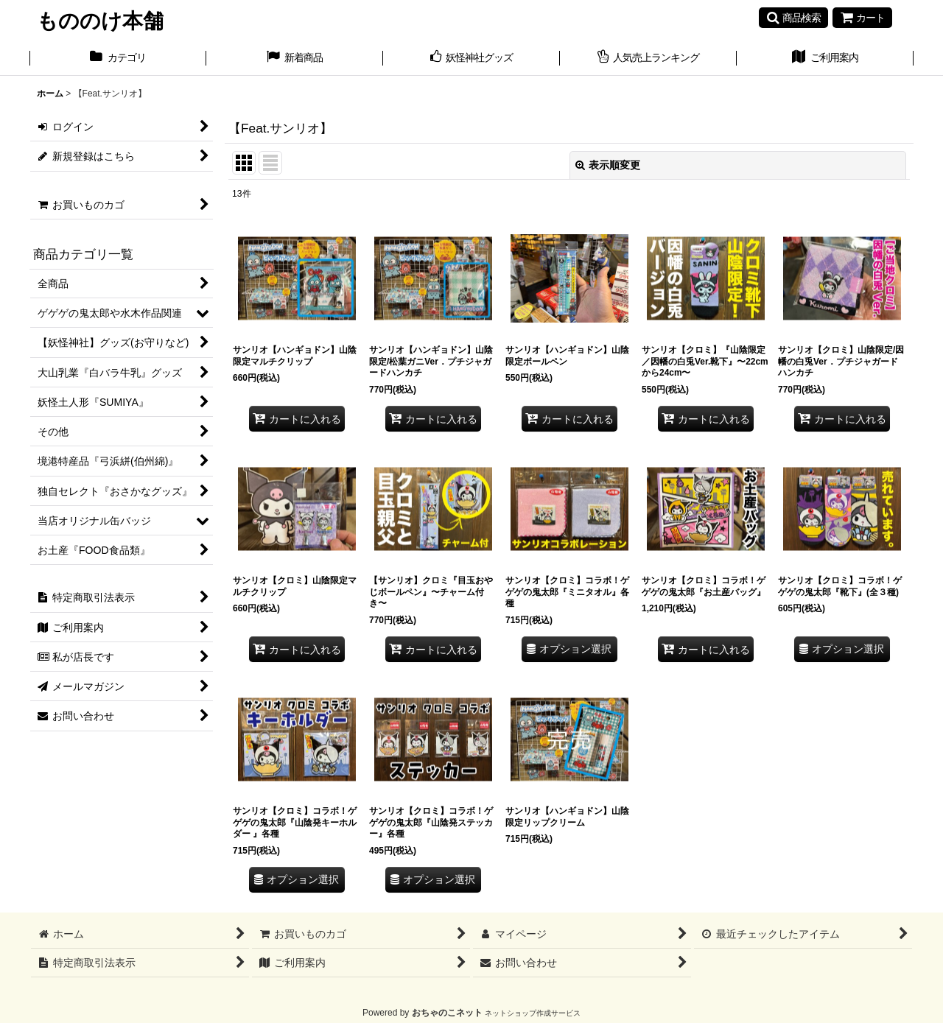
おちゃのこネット (447, 1013)
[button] (793, 17)
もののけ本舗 (100, 21)
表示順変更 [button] (607, 165)
